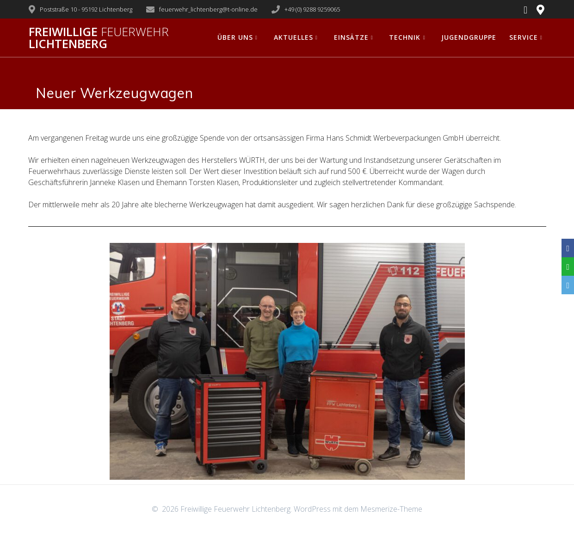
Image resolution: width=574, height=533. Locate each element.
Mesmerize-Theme (391, 509)
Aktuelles (293, 37)
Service (523, 37)
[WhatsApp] (568, 266)
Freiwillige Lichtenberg (99, 38)
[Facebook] (568, 248)
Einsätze (351, 37)
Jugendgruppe (468, 37)
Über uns (235, 37)
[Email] (568, 285)
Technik (404, 37)
